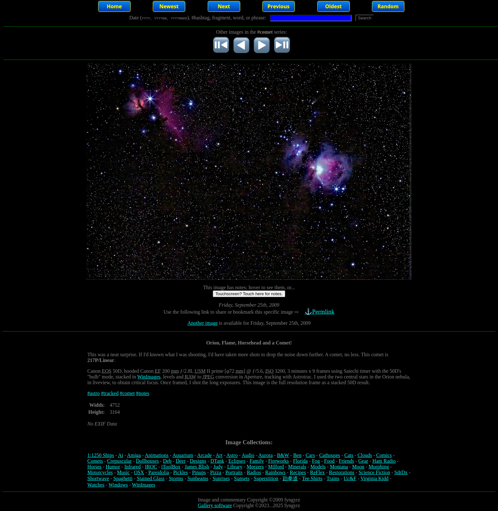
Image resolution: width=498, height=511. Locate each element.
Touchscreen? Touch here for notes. (249, 293)
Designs (198, 461)
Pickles (180, 472)
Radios (254, 472)
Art (219, 455)
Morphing (378, 466)
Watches (95, 484)
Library (234, 466)
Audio (248, 455)
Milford (276, 466)
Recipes (298, 472)
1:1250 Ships (100, 455)
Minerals (297, 466)
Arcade (204, 455)
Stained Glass (151, 478)
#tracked (109, 393)
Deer (180, 461)
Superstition (266, 478)
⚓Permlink (320, 311)
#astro (93, 393)
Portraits (234, 472)
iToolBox (170, 466)
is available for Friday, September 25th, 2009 (264, 323)
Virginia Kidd (374, 478)
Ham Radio (383, 461)
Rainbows (275, 472)
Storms (176, 478)
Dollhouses (147, 461)
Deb (167, 461)
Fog (316, 461)
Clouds (365, 455)
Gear (363, 461)
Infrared (132, 466)
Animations (157, 455)
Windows (118, 484)
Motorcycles (100, 472)
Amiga (134, 455)
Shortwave (98, 478)
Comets (95, 461)
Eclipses (236, 461)
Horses (94, 466)
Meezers (255, 466)
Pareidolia (158, 472)
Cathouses (329, 455)
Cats (348, 455)
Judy (218, 466)
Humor (113, 466)
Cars (310, 455)
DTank (217, 461)
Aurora (265, 455)
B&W (283, 455)
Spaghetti (122, 478)
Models (318, 466)
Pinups (199, 472)
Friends (346, 461)
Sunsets (242, 478)
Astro (232, 455)
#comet (127, 393)
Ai (120, 455)
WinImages (148, 376)
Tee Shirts (312, 478)
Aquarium (182, 455)
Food (329, 461)
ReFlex (317, 472)
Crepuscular (119, 461)
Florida (300, 461)
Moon (358, 466)
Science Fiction (374, 472)
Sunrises (221, 478)
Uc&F (350, 478)
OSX (139, 472)
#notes (142, 393)
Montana (339, 466)
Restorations (341, 472)
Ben (297, 455)
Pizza (215, 472)
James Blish (197, 466)
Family (257, 461)
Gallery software (215, 505)
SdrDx (401, 472)
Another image (202, 323)
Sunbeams (197, 478)
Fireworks (278, 461)
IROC (151, 466)
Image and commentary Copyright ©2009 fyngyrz (249, 499)
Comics (384, 455)
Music (123, 472)
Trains (332, 478)
